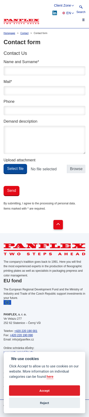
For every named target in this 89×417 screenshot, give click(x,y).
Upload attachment (19, 160)
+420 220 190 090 (21, 335)
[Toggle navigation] (80, 20)
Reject (44, 403)
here (50, 377)
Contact (24, 33)
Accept (44, 390)
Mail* (8, 82)
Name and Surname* (21, 62)
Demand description (20, 121)
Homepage (9, 33)
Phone (9, 101)
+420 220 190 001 (25, 331)
